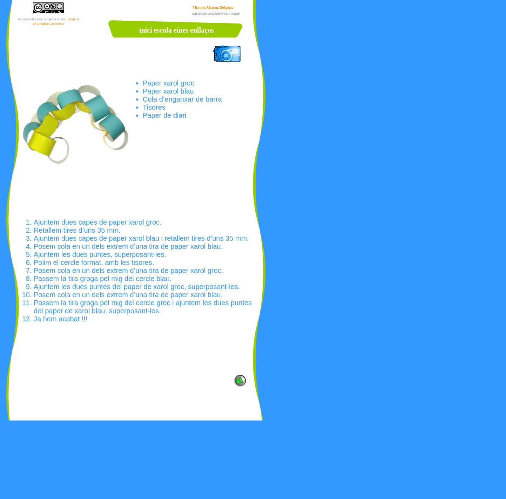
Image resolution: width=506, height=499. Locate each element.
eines (181, 30)
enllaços (202, 30)
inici (145, 30)
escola (163, 30)
